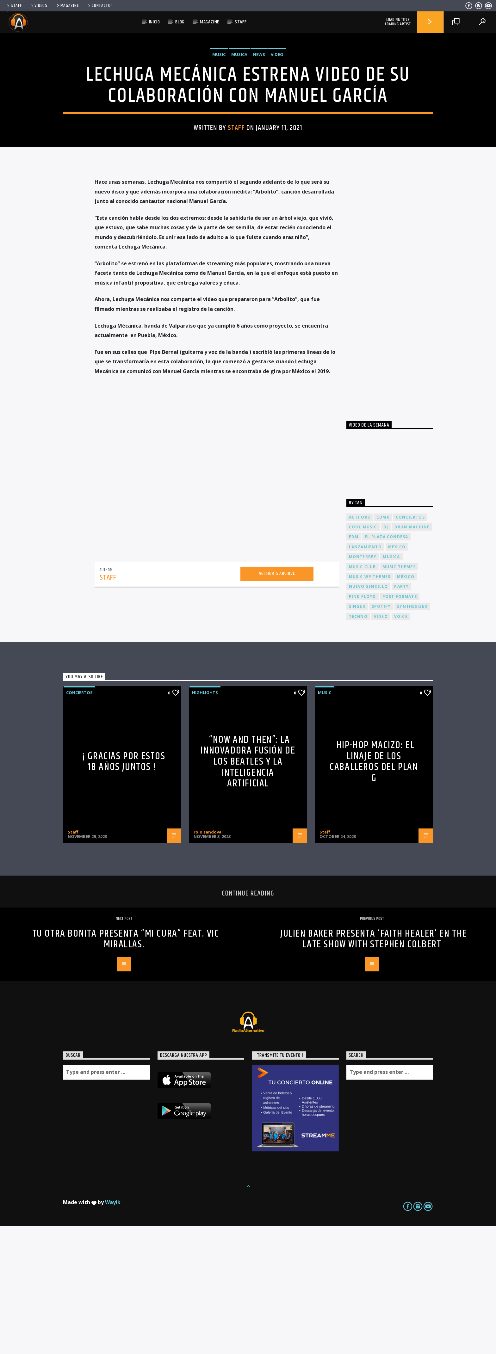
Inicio (154, 22)
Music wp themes (370, 704)
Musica (239, 118)
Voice (401, 744)
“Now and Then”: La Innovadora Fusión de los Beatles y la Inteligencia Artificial (248, 889)
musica (391, 684)
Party (401, 714)
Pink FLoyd (362, 724)
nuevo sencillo (368, 714)
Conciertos (79, 820)
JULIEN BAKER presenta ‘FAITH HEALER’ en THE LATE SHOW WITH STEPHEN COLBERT (373, 1067)
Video (277, 118)
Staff (14, 5)
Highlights (205, 820)
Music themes (399, 694)
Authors (359, 645)
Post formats (399, 724)
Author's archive (277, 701)
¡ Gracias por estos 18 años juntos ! (123, 889)
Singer (357, 734)
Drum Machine (412, 654)
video (381, 744)
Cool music (363, 654)
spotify (381, 734)
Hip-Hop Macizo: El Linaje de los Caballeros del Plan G (374, 889)
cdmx (382, 645)
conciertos (410, 645)
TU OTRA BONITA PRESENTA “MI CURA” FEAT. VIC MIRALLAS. (125, 1067)
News (259, 118)
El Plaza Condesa (386, 664)
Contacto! (99, 5)
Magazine (67, 5)
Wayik (113, 1329)
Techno (358, 744)
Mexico (397, 674)
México (405, 704)
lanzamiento (365, 674)
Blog (179, 22)
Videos (38, 5)
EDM (354, 664)
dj (385, 654)
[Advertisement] (393, 415)
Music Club (362, 694)
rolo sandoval (208, 960)
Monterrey (363, 684)
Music (219, 118)
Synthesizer (412, 734)
